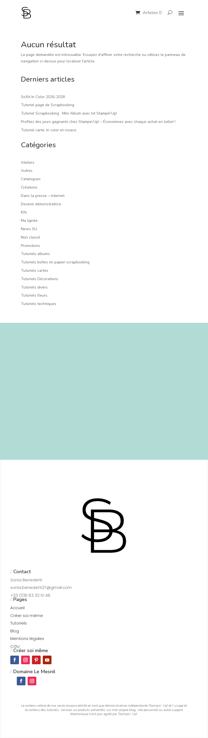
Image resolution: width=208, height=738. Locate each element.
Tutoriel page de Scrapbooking (47, 105)
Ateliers (27, 162)
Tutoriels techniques (38, 303)
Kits (24, 212)
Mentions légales (27, 638)
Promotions (30, 245)
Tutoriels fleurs (34, 295)
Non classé (30, 237)
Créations (29, 187)
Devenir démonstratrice (41, 204)
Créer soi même (26, 615)
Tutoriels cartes (34, 270)
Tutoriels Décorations (39, 278)
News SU (29, 229)
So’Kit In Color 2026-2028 (43, 96)
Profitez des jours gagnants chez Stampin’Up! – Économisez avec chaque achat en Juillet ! (98, 121)
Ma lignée (29, 220)
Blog (14, 631)
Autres (26, 170)
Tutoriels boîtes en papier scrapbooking (55, 262)
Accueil (17, 607)
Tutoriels (18, 623)
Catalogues (31, 179)
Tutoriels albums (35, 253)
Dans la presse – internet (42, 195)
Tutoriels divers (34, 287)
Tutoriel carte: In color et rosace (48, 130)
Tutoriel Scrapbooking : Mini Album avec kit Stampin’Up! (69, 113)
